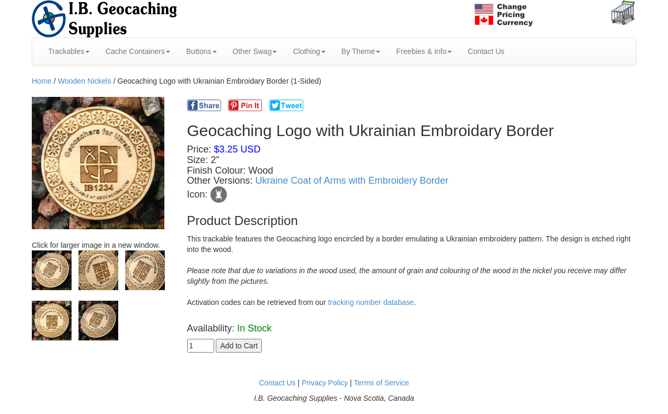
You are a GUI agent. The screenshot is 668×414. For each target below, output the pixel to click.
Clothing (309, 51)
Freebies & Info (424, 51)
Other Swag (255, 51)
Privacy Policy (325, 383)
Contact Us (486, 51)
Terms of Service (381, 383)
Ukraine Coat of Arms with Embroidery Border (352, 180)
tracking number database (371, 302)
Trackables (69, 51)
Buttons (201, 51)
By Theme (361, 51)
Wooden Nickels (84, 81)
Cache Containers (138, 51)
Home (41, 81)
